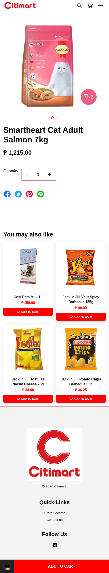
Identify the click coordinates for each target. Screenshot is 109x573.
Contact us (54, 520)
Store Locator (54, 513)
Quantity (10, 171)
